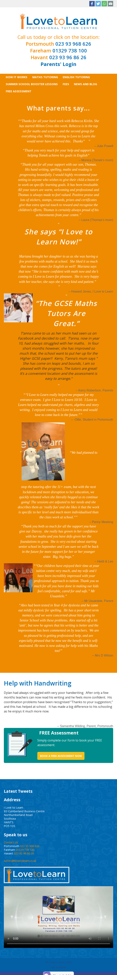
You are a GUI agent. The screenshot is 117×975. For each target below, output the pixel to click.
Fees (66, 84)
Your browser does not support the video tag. (58, 917)
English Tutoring (76, 77)
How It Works (16, 77)
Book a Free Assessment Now (61, 756)
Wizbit (62, 967)
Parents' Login (58, 64)
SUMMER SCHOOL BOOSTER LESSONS (32, 84)
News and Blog (85, 84)
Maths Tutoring (45, 77)
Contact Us (11, 842)
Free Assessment (18, 91)
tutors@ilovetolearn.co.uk (20, 861)
